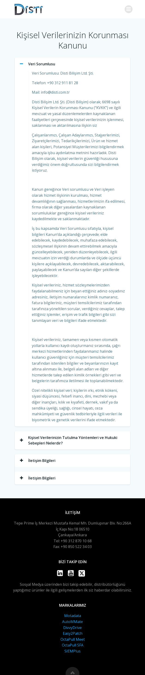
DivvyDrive (72, 627)
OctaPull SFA (72, 645)
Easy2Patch (72, 633)
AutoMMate (72, 621)
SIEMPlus (72, 651)
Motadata (72, 615)
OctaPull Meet (72, 639)
